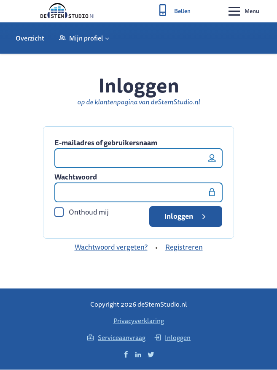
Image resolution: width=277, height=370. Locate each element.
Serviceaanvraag (116, 338)
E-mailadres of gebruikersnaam (105, 143)
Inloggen (186, 217)
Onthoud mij (81, 212)
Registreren (184, 247)
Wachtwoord (75, 177)
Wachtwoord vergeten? (111, 247)
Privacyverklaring (138, 321)
